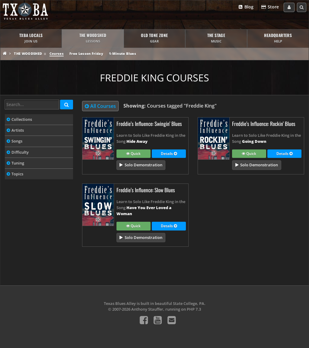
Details (169, 154)
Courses (56, 53)
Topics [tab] (17, 174)
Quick (133, 154)
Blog (246, 7)
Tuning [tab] (17, 163)
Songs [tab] (16, 141)
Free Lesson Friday (86, 53)
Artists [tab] (17, 130)
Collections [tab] (21, 119)
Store (270, 7)
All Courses (100, 106)
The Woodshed (28, 53)
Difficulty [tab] (20, 152)
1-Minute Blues (122, 53)
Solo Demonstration (143, 165)
